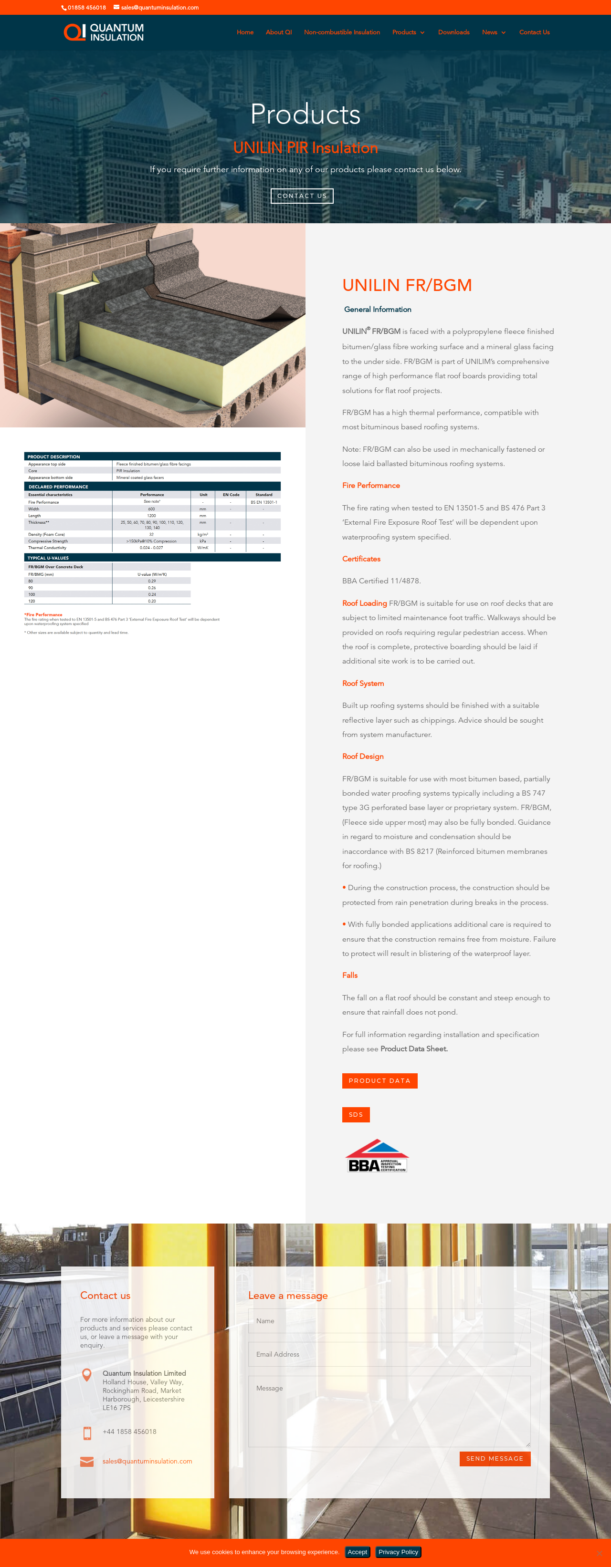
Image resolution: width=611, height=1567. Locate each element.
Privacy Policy (398, 1552)
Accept (358, 1552)
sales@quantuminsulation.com (147, 1461)
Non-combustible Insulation (342, 32)
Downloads (454, 32)
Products (404, 32)
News (489, 32)
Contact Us (534, 32)
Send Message (495, 1458)
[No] (599, 1553)
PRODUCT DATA (380, 1080)
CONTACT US (302, 195)
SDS (356, 1114)
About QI (279, 32)
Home (245, 32)
